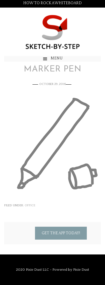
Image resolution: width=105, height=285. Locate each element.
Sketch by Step (52, 32)
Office (30, 205)
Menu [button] (57, 58)
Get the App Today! (61, 233)
